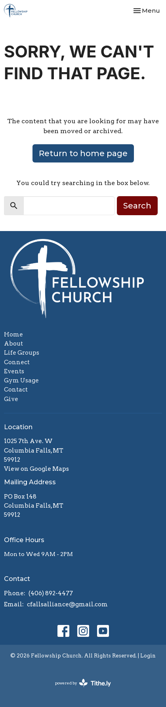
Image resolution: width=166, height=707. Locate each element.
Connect (17, 362)
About (13, 343)
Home (13, 334)
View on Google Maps (36, 468)
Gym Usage (21, 380)
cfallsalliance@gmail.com (67, 604)
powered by (83, 683)
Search (137, 205)
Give (11, 399)
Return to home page (83, 153)
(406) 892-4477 (51, 593)
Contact (16, 389)
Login (148, 656)
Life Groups (21, 352)
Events (14, 371)
